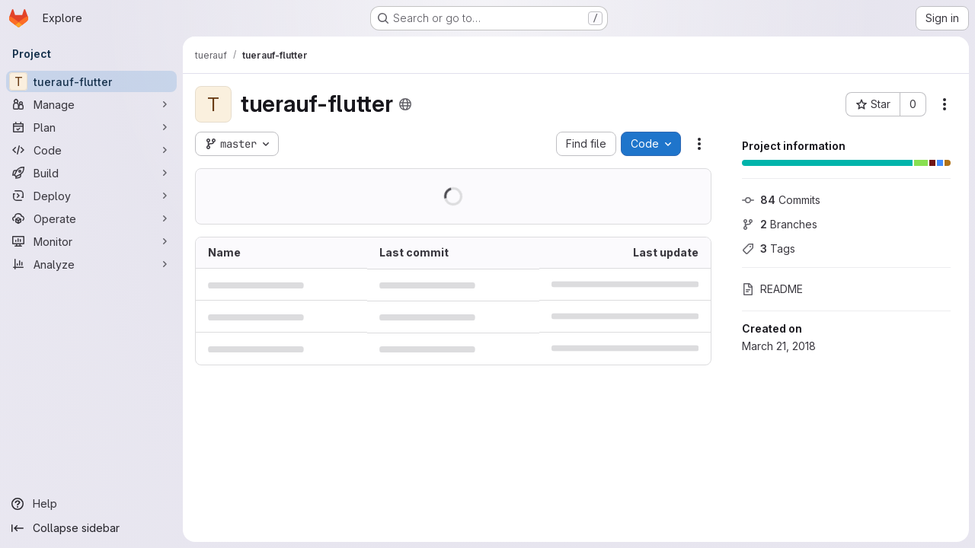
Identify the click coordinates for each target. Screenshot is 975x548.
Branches (779, 224)
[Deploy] (91, 195)
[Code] (91, 150)
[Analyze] (91, 264)
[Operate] (91, 218)
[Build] (91, 172)
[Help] (91, 504)
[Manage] (91, 104)
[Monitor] (91, 241)
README (772, 288)
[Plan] (91, 127)
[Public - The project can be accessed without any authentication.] (405, 104)
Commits (781, 199)
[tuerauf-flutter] (91, 81)
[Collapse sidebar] (91, 528)
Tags (768, 248)
